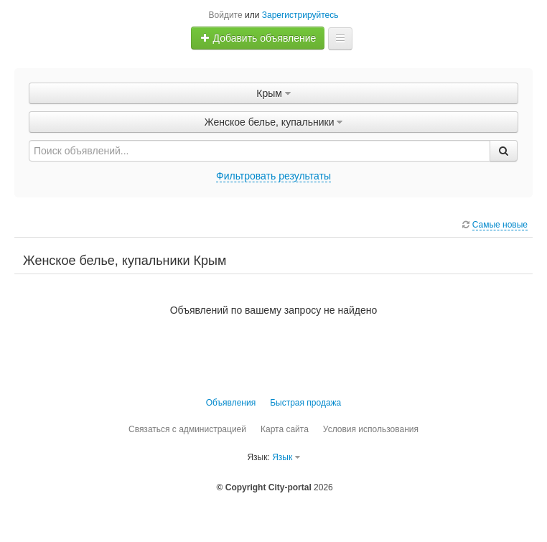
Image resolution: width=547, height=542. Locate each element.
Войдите (226, 15)
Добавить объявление (258, 38)
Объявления (231, 403)
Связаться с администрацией (187, 429)
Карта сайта (285, 429)
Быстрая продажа (305, 403)
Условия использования (371, 429)
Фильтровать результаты (273, 176)
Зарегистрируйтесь (300, 15)
